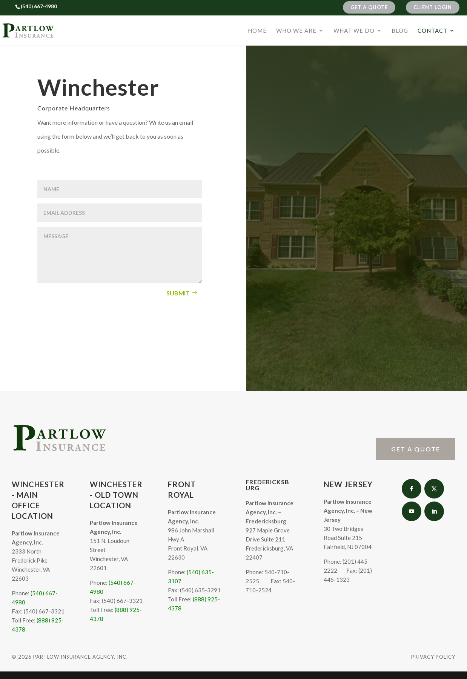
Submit (178, 293)
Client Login (432, 7)
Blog (400, 31)
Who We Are (296, 31)
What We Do (354, 31)
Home (257, 31)
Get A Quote (369, 7)
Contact (432, 31)
